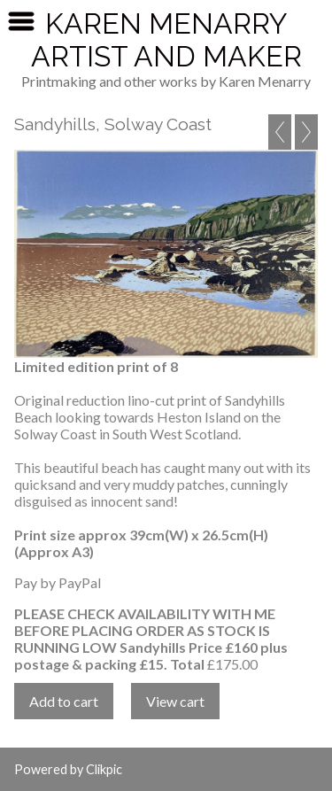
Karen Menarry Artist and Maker (166, 40)
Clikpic (104, 769)
